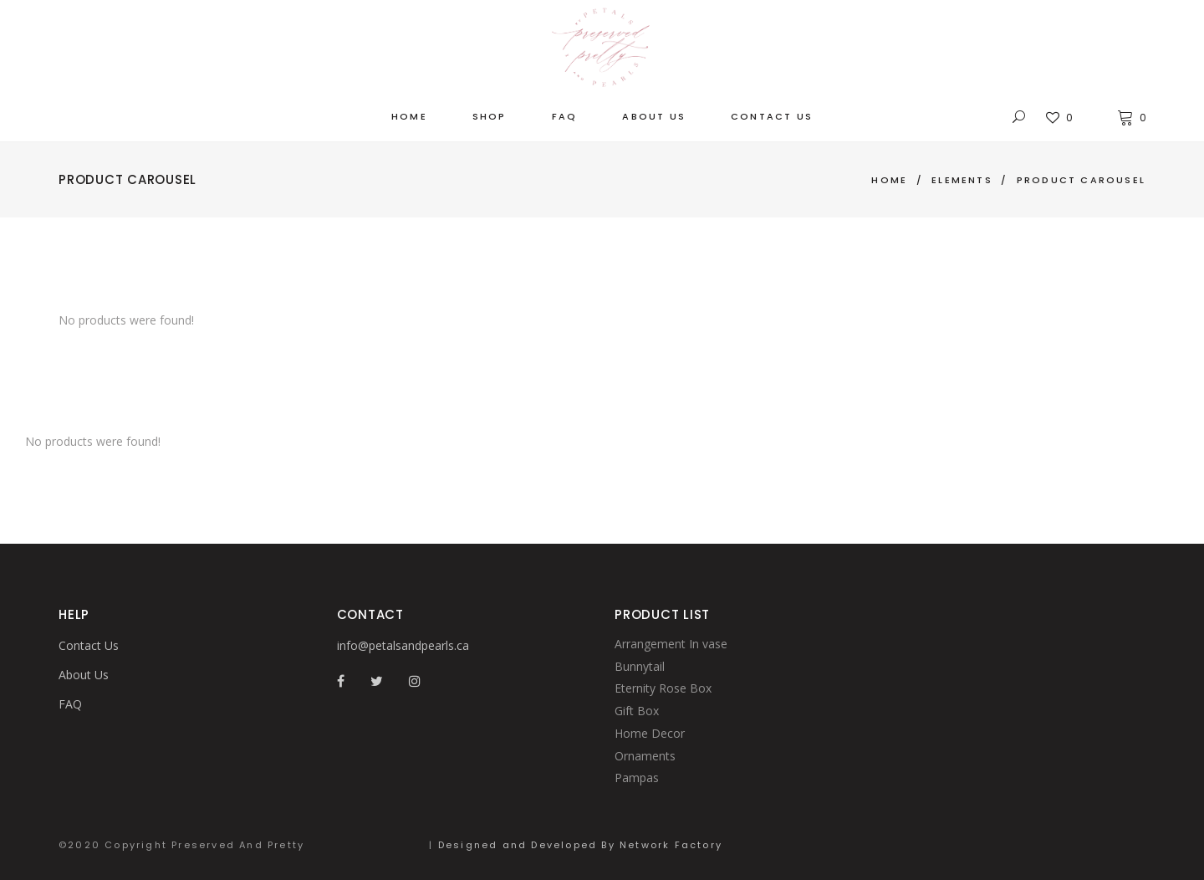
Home (889, 180)
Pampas (637, 777)
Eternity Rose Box (663, 688)
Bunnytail (640, 666)
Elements (961, 180)
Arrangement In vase (671, 644)
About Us (84, 675)
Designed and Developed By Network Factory (580, 845)
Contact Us (89, 645)
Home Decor (650, 733)
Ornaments (645, 756)
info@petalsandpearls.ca (403, 645)
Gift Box (637, 711)
